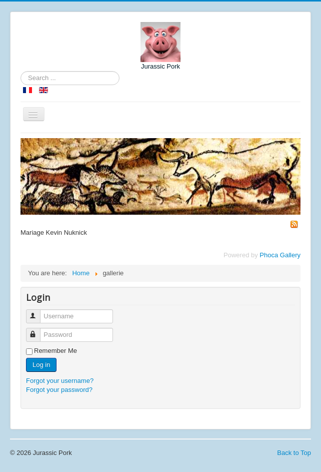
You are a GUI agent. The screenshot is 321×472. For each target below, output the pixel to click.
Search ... (20, 71)
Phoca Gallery (280, 255)
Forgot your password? (59, 389)
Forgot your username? (60, 380)
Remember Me (55, 350)
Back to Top (294, 452)
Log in (41, 364)
